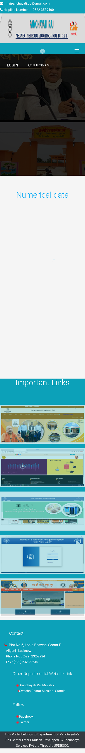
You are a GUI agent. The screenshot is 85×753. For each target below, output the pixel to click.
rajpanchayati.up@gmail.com (25, 3)
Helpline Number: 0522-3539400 (27, 10)
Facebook (26, 716)
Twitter (24, 722)
